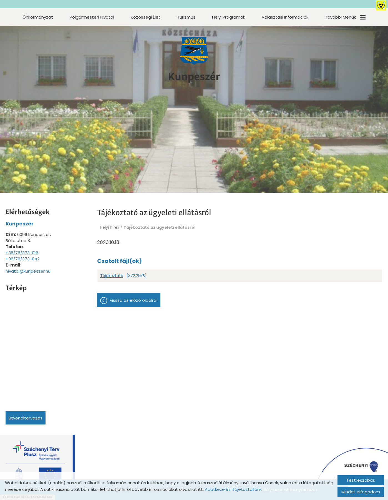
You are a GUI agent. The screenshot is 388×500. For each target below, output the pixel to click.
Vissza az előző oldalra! (133, 300)
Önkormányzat (37, 17)
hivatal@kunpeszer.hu (28, 271)
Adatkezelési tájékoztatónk (233, 489)
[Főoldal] (194, 51)
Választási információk (285, 17)
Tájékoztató (111, 275)
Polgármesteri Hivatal (92, 17)
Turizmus (186, 17)
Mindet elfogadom (360, 492)
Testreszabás (360, 480)
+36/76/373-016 (22, 253)
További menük (345, 17)
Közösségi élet (145, 17)
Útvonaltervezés (25, 418)
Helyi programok (228, 17)
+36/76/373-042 (22, 259)
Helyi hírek (109, 227)
